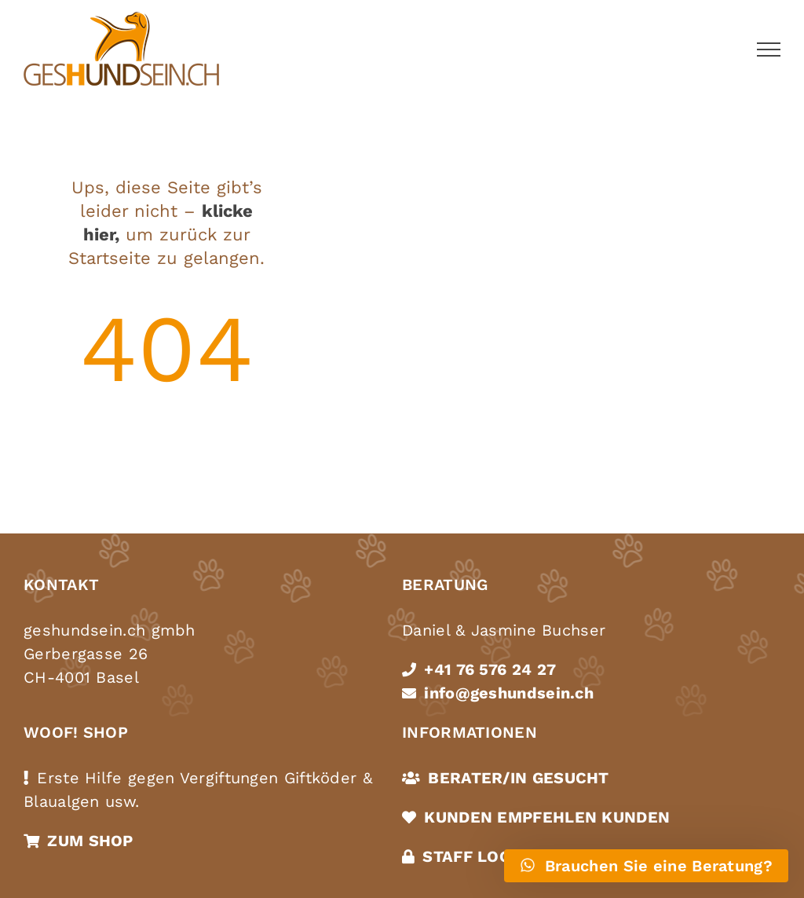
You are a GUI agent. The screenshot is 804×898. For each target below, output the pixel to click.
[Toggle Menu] (768, 49)
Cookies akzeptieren (197, 849)
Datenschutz (78, 849)
